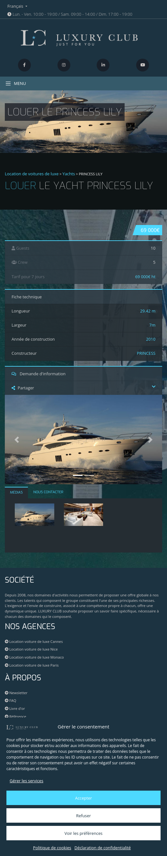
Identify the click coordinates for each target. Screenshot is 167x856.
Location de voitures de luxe (32, 174)
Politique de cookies (52, 848)
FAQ (10, 700)
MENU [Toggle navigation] (15, 83)
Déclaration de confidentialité (103, 848)
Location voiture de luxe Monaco (34, 657)
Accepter (83, 798)
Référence (15, 716)
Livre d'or (15, 708)
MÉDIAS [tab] (16, 492)
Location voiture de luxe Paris (32, 665)
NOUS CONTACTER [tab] (48, 492)
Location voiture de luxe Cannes (34, 641)
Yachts (69, 174)
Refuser (83, 816)
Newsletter (16, 692)
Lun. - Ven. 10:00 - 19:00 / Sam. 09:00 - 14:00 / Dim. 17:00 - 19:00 (69, 14)
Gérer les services (26, 781)
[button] (17, 439)
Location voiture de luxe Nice (31, 649)
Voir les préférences (83, 833)
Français (15, 6)
